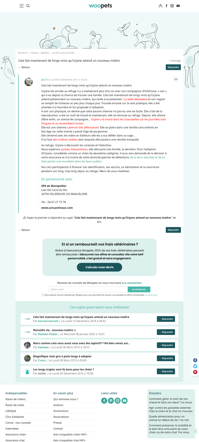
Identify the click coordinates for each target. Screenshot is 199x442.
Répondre (173, 67)
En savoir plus (151, 295)
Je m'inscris (139, 289)
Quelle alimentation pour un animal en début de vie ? (169, 418)
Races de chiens (16, 399)
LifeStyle (11, 411)
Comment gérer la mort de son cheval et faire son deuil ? (170, 400)
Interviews (12, 428)
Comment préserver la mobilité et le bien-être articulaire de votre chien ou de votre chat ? (170, 428)
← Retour (24, 67)
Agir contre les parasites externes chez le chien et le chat (171, 409)
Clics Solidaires (15, 417)
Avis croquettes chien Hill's (70, 434)
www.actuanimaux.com (57, 208)
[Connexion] (160, 6)
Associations (61, 417)
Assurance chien (16, 434)
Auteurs (58, 405)
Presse (57, 423)
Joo (28, 82)
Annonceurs (60, 411)
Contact (58, 428)
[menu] (22, 6)
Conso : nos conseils (18, 423)
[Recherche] (28, 6)
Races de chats (15, 405)
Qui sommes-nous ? (65, 399)
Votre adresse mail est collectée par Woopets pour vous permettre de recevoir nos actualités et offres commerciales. (99, 295)
